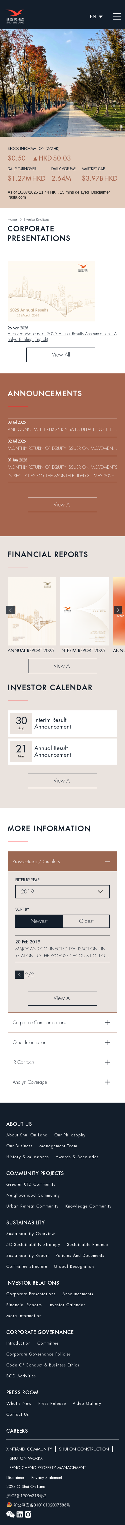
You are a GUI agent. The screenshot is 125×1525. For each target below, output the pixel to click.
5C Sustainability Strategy (33, 1245)
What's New (19, 1404)
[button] (10, 610)
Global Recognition (74, 1266)
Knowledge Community (88, 1206)
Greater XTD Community (31, 1184)
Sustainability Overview (30, 1234)
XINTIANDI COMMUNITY (29, 1449)
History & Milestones (27, 1157)
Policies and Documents (80, 1256)
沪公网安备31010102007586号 (38, 1504)
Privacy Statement (46, 1478)
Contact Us (17, 1414)
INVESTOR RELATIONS (32, 1283)
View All (61, 354)
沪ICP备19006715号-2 (26, 1496)
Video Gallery (87, 1404)
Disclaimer (15, 1478)
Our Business (19, 1146)
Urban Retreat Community (32, 1206)
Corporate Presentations (31, 1294)
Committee (48, 1343)
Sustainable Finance (87, 1245)
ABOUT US (19, 1124)
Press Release (52, 1404)
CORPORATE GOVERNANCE (40, 1332)
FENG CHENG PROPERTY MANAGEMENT (48, 1468)
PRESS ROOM (22, 1392)
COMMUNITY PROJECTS (35, 1173)
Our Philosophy (70, 1135)
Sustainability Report (27, 1256)
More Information (24, 1316)
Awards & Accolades (77, 1157)
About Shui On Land (27, 1135)
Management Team (58, 1146)
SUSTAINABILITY (25, 1222)
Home (12, 219)
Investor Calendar (67, 1305)
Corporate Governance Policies (38, 1354)
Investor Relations (36, 219)
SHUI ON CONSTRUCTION (84, 1449)
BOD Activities (21, 1376)
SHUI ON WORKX (26, 1458)
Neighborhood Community (33, 1195)
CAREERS (17, 1431)
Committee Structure (26, 1266)
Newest (39, 921)
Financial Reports (24, 1305)
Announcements (77, 1294)
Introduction (18, 1343)
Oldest (86, 921)
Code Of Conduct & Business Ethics (42, 1365)
